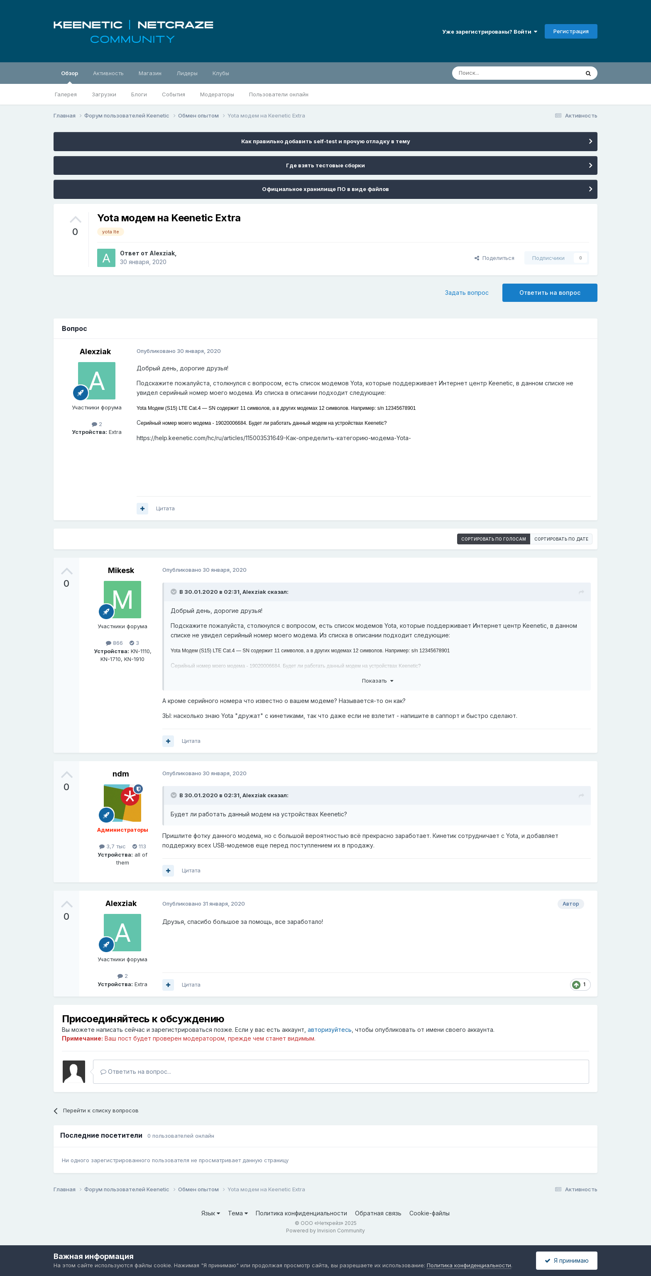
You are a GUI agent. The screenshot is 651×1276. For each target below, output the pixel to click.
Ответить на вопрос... (135, 1071)
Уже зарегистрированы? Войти (489, 31)
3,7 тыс (112, 846)
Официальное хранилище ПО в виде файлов (325, 189)
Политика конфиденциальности (301, 1213)
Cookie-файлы (429, 1213)
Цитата (165, 508)
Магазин (150, 73)
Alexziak (162, 253)
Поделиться (494, 258)
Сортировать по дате (561, 538)
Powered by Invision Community (325, 1230)
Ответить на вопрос (549, 292)
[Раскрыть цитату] (174, 591)
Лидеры (187, 73)
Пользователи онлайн (278, 94)
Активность (108, 73)
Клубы (221, 73)
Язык (210, 1213)
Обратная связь (378, 1213)
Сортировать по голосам (493, 538)
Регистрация (571, 31)
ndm (121, 773)
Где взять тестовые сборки (325, 165)
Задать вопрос (467, 292)
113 (139, 846)
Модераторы (217, 94)
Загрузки (104, 94)
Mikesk (121, 570)
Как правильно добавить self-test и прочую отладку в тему (325, 141)
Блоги (139, 94)
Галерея (66, 94)
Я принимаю (567, 1260)
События (173, 94)
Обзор (69, 77)
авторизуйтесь (330, 1029)
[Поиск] (496, 73)
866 (114, 642)
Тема (238, 1213)
